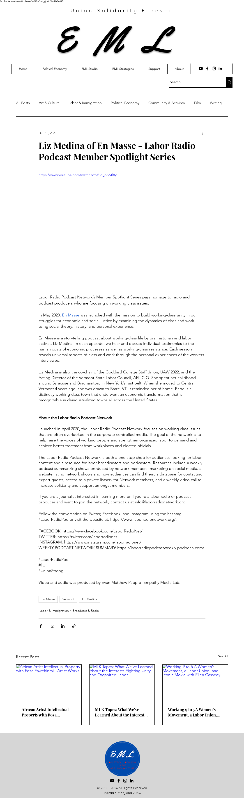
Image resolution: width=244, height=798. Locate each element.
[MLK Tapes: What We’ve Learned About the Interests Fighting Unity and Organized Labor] (122, 683)
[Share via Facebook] (41, 626)
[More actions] (202, 133)
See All (223, 656)
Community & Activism (166, 103)
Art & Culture (49, 103)
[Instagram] (213, 68)
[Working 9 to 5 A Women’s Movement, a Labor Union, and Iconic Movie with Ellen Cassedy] (195, 683)
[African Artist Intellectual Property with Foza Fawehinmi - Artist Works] (48, 683)
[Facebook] (207, 68)
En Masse (48, 599)
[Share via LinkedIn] (63, 626)
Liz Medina (89, 599)
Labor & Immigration (85, 103)
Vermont (68, 599)
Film (197, 103)
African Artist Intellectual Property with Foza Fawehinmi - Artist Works (45, 712)
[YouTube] (200, 68)
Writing (216, 103)
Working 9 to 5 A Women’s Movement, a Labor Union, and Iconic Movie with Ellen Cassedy (194, 712)
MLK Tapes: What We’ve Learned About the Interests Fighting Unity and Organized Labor (120, 712)
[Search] (193, 82)
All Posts (23, 103)
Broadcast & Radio (86, 611)
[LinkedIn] (220, 68)
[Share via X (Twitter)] (52, 626)
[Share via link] (74, 626)
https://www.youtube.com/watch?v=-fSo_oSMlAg (78, 175)
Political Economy (125, 103)
